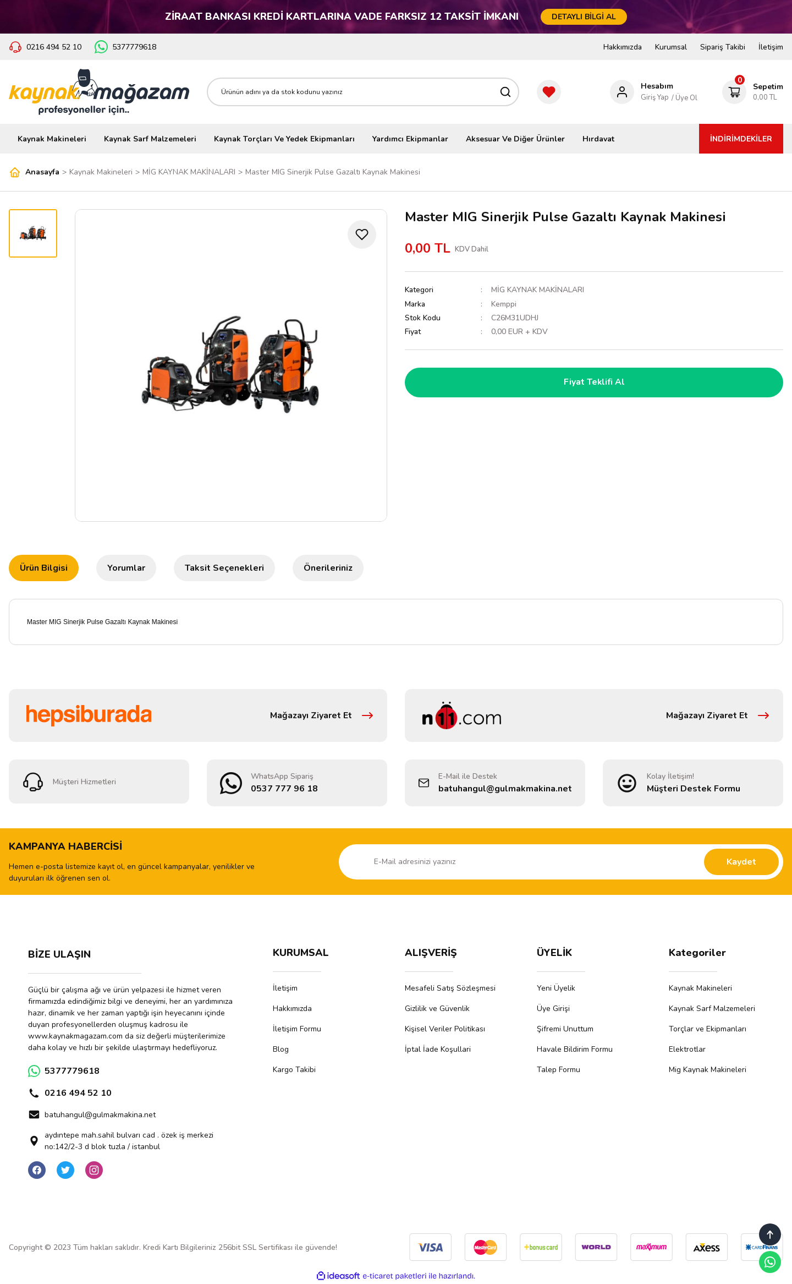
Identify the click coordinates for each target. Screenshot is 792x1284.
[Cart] (752, 92)
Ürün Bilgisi (44, 568)
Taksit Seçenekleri (224, 568)
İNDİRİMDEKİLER (741, 139)
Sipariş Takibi (722, 47)
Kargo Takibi (294, 1069)
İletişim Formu (297, 1029)
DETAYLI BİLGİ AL (584, 17)
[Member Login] (641, 92)
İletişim (770, 47)
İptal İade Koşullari (438, 1049)
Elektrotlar (687, 1049)
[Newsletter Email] (561, 861)
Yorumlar (126, 568)
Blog (281, 1049)
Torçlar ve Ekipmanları (707, 1029)
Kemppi (503, 303)
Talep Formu (558, 1069)
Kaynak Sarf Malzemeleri (712, 1008)
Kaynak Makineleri (700, 988)
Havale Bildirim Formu (575, 1049)
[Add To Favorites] (362, 234)
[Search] (363, 92)
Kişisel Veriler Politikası (445, 1029)
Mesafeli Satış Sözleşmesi (450, 988)
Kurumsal (671, 47)
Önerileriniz (328, 568)
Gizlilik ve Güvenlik (437, 1008)
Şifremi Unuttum (565, 1029)
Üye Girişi (553, 1008)
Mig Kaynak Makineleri (707, 1069)
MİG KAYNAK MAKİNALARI (537, 290)
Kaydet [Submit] (741, 862)
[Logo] (99, 92)
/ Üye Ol (684, 98)
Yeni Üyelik (556, 988)
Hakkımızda (622, 47)
